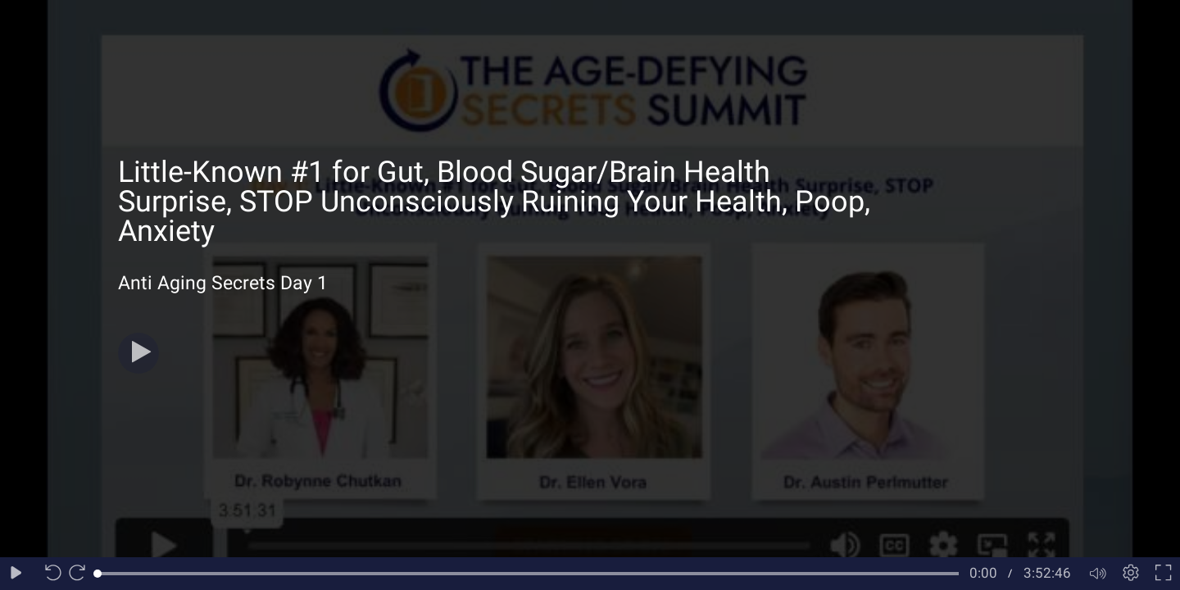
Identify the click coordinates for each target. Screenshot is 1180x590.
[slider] (528, 573)
